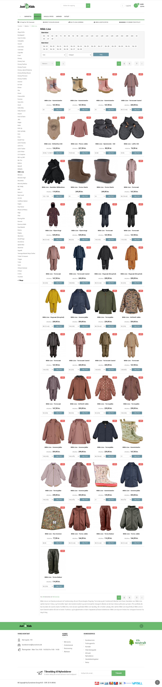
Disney (20, 58)
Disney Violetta (22, 79)
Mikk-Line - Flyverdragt (53, 230)
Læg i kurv (59, 109)
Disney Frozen (22, 67)
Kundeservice (85, 640)
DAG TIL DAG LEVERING (75, 22)
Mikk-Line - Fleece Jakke (79, 144)
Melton (20, 163)
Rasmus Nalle (22, 224)
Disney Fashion (22, 64)
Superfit (20, 250)
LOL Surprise (21, 154)
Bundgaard (21, 35)
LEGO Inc (20, 146)
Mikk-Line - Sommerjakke (79, 317)
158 (127, 36)
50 (44, 36)
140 (112, 36)
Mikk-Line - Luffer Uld (131, 144)
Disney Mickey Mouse (24, 73)
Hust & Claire (21, 116)
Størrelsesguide (85, 650)
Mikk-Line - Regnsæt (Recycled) (105, 274)
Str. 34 (52, 49)
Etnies (19, 87)
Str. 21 (59, 46)
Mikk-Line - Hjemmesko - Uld (105, 144)
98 (77, 36)
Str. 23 (73, 46)
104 (82, 36)
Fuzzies (20, 99)
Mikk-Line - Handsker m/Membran (53, 187)
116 (92, 36)
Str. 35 (59, 49)
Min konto (67, 642)
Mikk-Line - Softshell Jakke (131, 317)
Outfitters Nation (22, 201)
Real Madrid (21, 227)
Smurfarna (21, 242)
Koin (19, 134)
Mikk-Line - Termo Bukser (105, 534)
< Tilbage (20, 280)
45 (44, 39)
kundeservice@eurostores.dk (32, 645)
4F (18, 29)
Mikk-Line (21, 172)
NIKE (19, 189)
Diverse (20, 81)
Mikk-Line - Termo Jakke (79, 534)
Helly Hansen (22, 111)
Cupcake (20, 52)
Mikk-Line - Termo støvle (79, 187)
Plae (19, 215)
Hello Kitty (21, 108)
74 (61, 36)
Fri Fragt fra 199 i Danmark (26, 22)
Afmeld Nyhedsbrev (85, 654)
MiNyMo (20, 169)
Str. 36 (66, 49)
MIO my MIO (21, 157)
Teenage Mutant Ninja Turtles (26, 253)
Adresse (67, 651)
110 (87, 36)
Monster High (22, 178)
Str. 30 (121, 46)
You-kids (20, 277)
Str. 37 (73, 49)
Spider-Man (21, 244)
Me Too (20, 160)
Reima (20, 230)
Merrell (20, 166)
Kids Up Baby (21, 131)
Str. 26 (93, 46)
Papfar (19, 204)
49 (52, 39)
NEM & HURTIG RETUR (101, 22)
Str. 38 (79, 49)
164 (132, 36)
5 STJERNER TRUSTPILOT (129, 22)
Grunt (19, 105)
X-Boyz (20, 271)
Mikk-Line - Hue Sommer (53, 534)
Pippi (19, 212)
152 (122, 36)
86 (69, 36)
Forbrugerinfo (85, 643)
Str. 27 (100, 46)
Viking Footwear (22, 268)
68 (56, 36)
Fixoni (19, 93)
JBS (19, 119)
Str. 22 (66, 46)
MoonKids (21, 180)
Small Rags (21, 239)
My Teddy (20, 186)
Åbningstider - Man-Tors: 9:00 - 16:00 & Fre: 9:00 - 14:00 (40, 649)
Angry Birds (21, 32)
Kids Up (20, 128)
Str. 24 (79, 46)
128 (102, 36)
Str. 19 (45, 46)
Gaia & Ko (20, 102)
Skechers (20, 236)
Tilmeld (118, 673)
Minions (20, 175)
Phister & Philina (22, 210)
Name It (20, 192)
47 (48, 39)
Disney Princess (22, 76)
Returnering (67, 648)
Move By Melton (22, 183)
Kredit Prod (21, 140)
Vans (19, 265)
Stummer (20, 247)
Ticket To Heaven (23, 256)
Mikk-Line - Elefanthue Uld (53, 144)
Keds (19, 125)
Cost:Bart (20, 49)
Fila (19, 90)
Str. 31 (127, 46)
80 (65, 36)
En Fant (20, 84)
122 (97, 36)
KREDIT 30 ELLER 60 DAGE (51, 22)
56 (48, 36)
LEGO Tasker (21, 148)
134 (107, 36)
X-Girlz (20, 274)
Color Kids (21, 47)
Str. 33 (45, 49)
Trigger (20, 259)
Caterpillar (21, 41)
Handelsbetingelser (85, 659)
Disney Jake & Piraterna (25, 70)
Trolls (19, 262)
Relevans (44, 63)
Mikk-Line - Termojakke (105, 317)
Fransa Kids (21, 96)
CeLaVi (20, 44)
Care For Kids (22, 38)
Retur (85, 662)
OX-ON (20, 198)
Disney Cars (21, 61)
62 (52, 36)
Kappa (19, 122)
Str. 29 (114, 46)
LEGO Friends (22, 143)
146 (117, 36)
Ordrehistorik (67, 645)
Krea (19, 137)
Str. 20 (52, 46)
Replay (20, 233)
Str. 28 (107, 46)
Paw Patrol (21, 207)
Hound (20, 113)
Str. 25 (86, 46)
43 (136, 36)
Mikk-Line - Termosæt (131, 187)
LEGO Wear (21, 151)
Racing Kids (21, 218)
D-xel (19, 55)
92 (73, 36)
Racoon (20, 221)
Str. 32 (134, 46)
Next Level (21, 195)
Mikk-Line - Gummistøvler (53, 100)
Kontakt (85, 647)
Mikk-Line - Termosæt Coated (131, 100)
